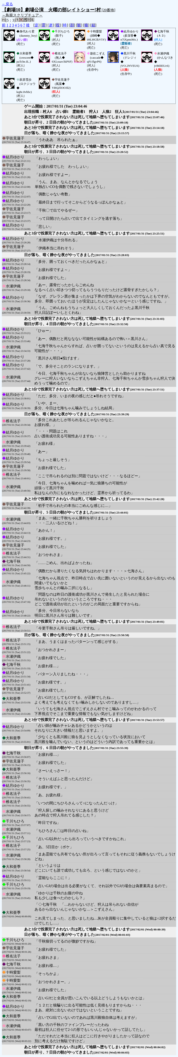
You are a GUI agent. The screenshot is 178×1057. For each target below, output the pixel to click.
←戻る (7, 4)
